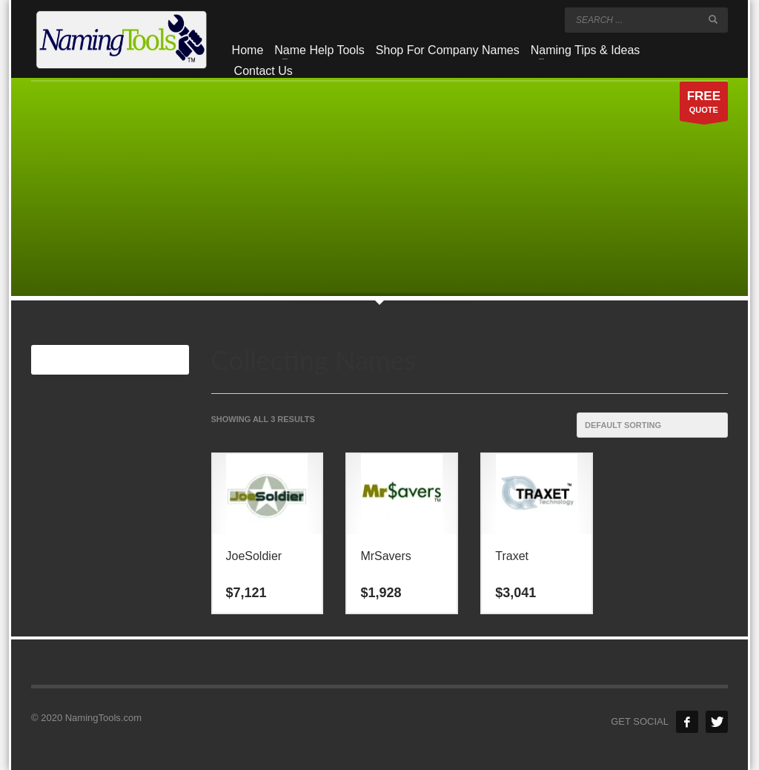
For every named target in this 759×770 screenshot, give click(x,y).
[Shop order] (652, 425)
